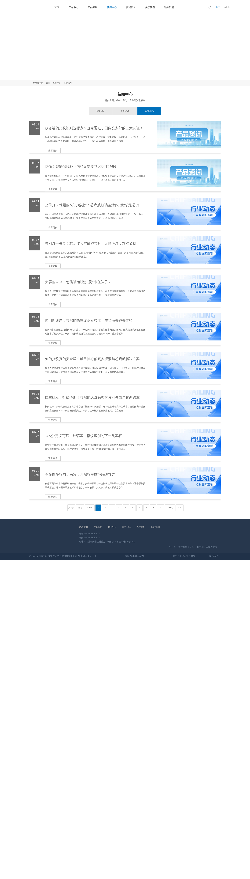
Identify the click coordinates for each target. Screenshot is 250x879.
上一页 (89, 507)
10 (161, 507)
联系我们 (155, 527)
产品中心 (83, 527)
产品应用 (97, 527)
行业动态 (68, 83)
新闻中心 (57, 83)
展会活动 (125, 111)
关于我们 (140, 527)
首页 (48, 83)
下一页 (170, 507)
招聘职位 (126, 527)
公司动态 (100, 111)
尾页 (179, 507)
